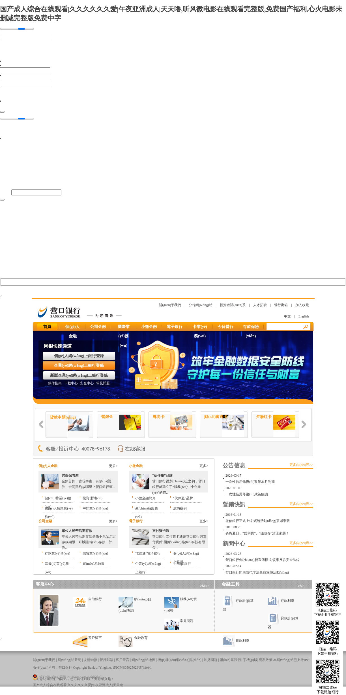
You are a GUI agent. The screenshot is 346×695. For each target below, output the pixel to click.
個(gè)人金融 (72, 328)
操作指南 (55, 383)
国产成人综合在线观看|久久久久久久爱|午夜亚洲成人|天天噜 (78, 685)
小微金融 (149, 327)
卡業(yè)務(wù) (200, 328)
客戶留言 (95, 638)
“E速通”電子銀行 (148, 553)
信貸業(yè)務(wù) (95, 553)
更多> (113, 466)
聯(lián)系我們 (230, 660)
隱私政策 (265, 660)
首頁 (47, 327)
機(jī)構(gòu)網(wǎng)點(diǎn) (179, 660)
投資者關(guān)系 (233, 305)
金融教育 (141, 638)
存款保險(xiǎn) (251, 328)
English (303, 316)
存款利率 (281, 601)
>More (205, 586)
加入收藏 (302, 305)
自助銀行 (95, 599)
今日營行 (225, 327)
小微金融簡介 (145, 498)
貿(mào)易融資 (93, 564)
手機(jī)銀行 (182, 564)
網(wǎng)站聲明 (69, 660)
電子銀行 (174, 327)
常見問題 (103, 383)
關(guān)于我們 (170, 305)
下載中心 (71, 383)
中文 (287, 316)
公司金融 (98, 327)
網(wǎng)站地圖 (143, 660)
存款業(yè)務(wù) (57, 553)
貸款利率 (236, 641)
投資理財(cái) (92, 498)
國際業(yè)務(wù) (124, 328)
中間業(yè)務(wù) (95, 508)
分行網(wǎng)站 (200, 305)
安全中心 (87, 383)
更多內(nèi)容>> (301, 465)
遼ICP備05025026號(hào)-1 (132, 668)
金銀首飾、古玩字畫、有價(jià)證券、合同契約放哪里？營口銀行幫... (88, 481)
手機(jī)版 (250, 660)
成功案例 (180, 508)
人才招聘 (260, 305)
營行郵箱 (281, 305)
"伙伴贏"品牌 (183, 498)
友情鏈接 (90, 660)
